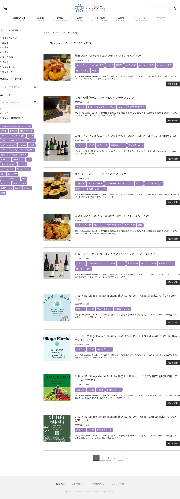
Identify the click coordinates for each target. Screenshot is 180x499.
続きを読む (173, 84)
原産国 (5, 47)
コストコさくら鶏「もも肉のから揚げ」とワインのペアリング (113, 216)
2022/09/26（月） (82, 178)
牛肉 (29, 159)
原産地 (5, 42)
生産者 (5, 61)
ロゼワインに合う (136, 106)
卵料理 (119, 65)
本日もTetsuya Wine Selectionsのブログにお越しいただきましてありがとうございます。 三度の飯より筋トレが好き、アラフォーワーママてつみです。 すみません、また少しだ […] (127, 77)
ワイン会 (22, 145)
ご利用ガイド (78, 483)
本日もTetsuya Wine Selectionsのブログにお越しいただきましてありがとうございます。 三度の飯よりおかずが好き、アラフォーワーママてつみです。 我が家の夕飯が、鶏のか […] (127, 232)
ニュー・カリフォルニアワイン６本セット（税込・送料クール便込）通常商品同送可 (126, 136)
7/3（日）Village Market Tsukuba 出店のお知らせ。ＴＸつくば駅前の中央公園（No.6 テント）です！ (127, 338)
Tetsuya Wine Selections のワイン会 (16, 126)
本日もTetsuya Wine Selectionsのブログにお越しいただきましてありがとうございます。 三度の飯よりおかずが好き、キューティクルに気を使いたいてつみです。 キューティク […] (127, 195)
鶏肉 (140, 225)
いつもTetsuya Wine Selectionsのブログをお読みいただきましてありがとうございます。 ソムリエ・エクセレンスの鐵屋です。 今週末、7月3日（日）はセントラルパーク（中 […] (126, 356)
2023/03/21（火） (82, 102)
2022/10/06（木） (82, 140)
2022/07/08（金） (82, 304)
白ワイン (22, 164)
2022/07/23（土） (82, 220)
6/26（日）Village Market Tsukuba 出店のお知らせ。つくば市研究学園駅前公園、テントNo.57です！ (126, 378)
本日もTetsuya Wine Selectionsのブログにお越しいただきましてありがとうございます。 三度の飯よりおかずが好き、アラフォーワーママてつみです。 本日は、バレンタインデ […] (127, 114)
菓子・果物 (12, 173)
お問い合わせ (117, 483)
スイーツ (80, 106)
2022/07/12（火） (82, 258)
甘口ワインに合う (8, 164)
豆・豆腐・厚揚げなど (10, 178)
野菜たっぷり (82, 70)
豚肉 (24, 178)
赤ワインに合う (164, 65)
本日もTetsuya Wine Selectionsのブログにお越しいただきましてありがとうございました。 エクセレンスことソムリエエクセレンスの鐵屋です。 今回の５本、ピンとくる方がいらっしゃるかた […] (127, 275)
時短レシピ (131, 65)
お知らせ (80, 145)
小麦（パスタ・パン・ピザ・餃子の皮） (17, 150)
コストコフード (95, 183)
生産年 (5, 52)
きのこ (4, 130)
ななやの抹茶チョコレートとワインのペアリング (104, 97)
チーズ (30, 135)
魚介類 (95, 70)
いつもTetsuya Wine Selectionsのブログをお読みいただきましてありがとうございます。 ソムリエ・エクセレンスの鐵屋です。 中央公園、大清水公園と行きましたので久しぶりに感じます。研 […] (127, 396)
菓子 (3, 173)
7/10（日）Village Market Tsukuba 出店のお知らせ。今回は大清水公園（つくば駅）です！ (126, 297)
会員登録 (60, 483)
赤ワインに (5, 183)
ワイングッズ (8, 66)
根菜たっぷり (18, 159)
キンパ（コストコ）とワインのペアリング (100, 174)
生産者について (118, 145)
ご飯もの (80, 183)
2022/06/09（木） (82, 425)
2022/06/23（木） (82, 384)
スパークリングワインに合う (90, 65)
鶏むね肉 (27, 188)
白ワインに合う (146, 65)
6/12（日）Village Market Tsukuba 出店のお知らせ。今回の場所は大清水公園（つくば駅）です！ (126, 418)
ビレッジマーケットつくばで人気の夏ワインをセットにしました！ (115, 254)
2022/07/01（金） (82, 344)
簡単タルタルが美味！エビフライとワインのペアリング (108, 56)
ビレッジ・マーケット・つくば (13, 140)
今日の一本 (102, 145)
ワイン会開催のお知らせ (13, 117)
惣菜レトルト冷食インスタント (91, 188)
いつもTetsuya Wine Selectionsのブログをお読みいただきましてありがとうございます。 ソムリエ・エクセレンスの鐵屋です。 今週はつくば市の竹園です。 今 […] (126, 315)
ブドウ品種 (7, 57)
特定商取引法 (98, 483)
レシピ (110, 65)
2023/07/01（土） (82, 60)
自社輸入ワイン (136, 145)
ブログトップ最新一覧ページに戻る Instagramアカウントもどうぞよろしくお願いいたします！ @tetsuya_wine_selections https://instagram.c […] (125, 152)
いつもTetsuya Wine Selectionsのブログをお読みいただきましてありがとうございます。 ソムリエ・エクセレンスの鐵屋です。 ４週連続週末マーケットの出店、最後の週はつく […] (126, 436)
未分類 (100, 389)
